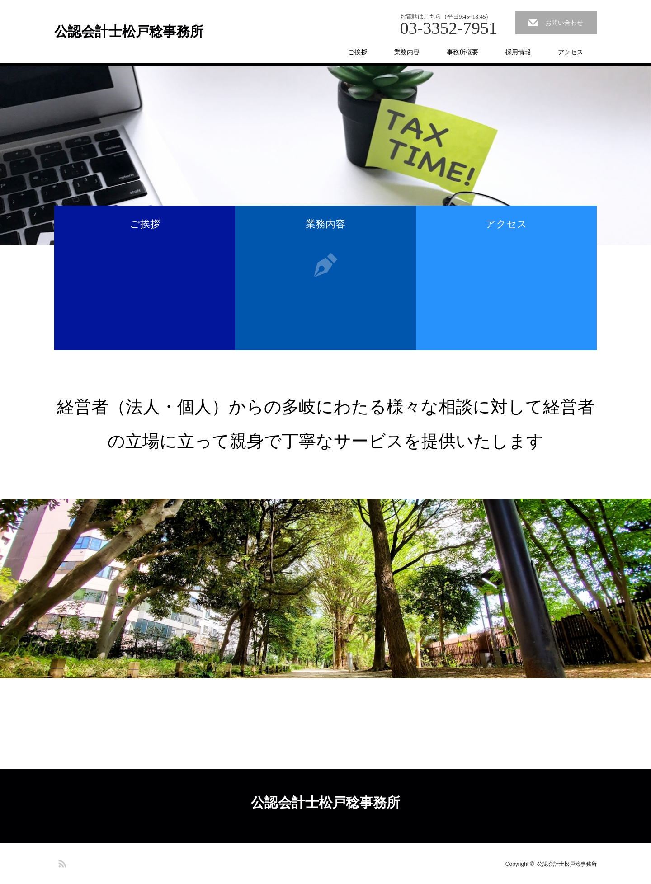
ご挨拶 (357, 52)
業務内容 (407, 52)
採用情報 (518, 52)
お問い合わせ (564, 22)
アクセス (570, 52)
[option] (325, 155)
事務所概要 (462, 52)
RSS (61, 862)
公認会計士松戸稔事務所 (128, 31)
